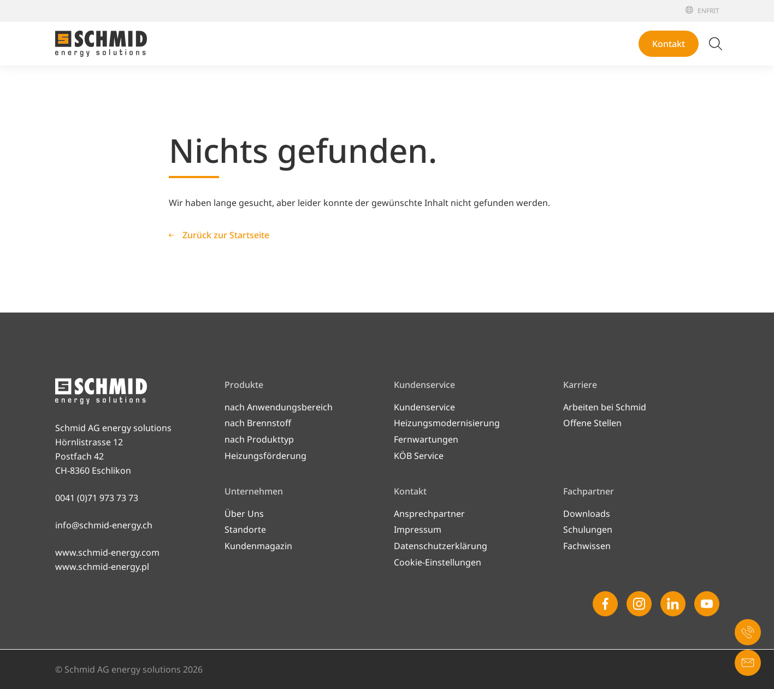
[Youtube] (706, 603)
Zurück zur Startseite (225, 235)
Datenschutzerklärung (440, 546)
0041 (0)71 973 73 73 (96, 498)
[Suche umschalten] (715, 43)
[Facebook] (605, 603)
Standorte (245, 529)
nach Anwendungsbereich (278, 407)
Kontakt (668, 44)
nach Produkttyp (259, 439)
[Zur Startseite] (101, 44)
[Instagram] (639, 603)
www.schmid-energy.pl (102, 567)
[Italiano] (716, 10)
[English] (702, 10)
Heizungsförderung (265, 456)
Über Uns (244, 514)
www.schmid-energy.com (107, 552)
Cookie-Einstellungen (437, 562)
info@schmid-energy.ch (103, 525)
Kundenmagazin (258, 546)
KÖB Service (419, 456)
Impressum (417, 529)
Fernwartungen (426, 439)
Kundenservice (424, 407)
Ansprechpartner (429, 514)
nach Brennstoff (257, 423)
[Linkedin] (673, 603)
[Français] (709, 10)
